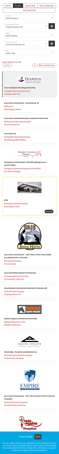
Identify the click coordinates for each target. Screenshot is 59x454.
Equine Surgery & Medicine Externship (20, 318)
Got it (38, 437)
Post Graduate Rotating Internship (19, 87)
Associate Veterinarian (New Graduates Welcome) (26, 118)
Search (8, 5)
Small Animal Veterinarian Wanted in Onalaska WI (25, 288)
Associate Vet (10, 133)
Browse (18, 5)
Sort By (6, 65)
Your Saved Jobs (29, 10)
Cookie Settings (25, 437)
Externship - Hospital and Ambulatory (20, 352)
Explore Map (30, 5)
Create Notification (47, 65)
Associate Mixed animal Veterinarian (20, 273)
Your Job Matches (46, 5)
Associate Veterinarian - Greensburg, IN (21, 103)
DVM (6, 200)
